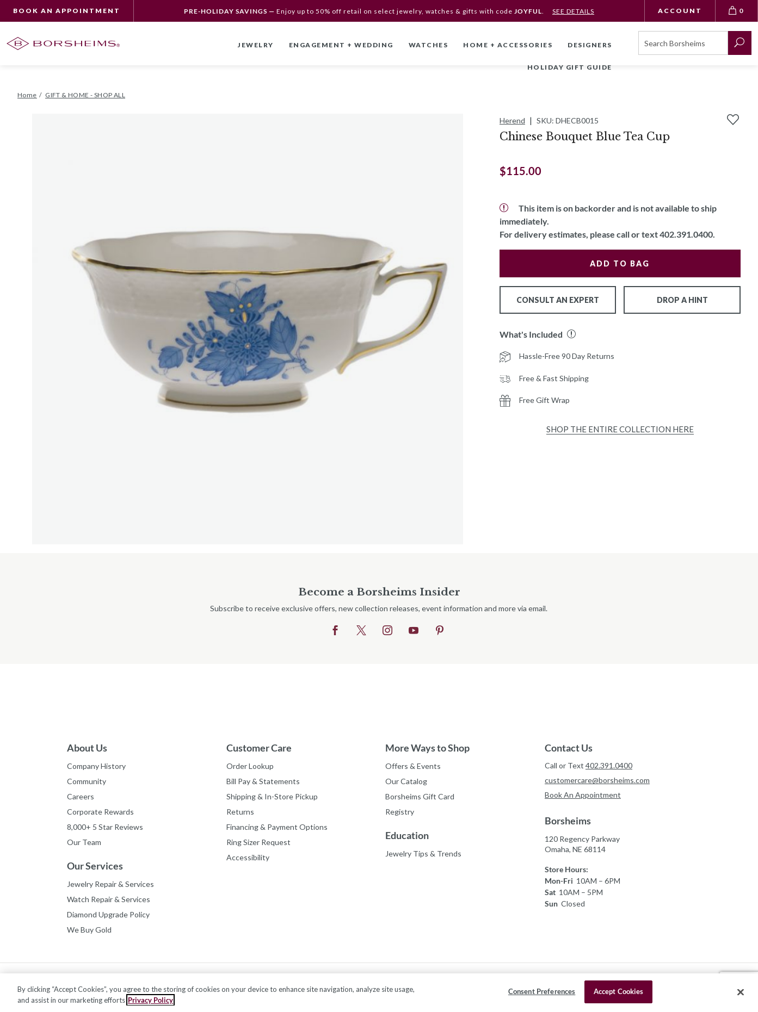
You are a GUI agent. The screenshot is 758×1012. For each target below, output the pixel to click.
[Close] (741, 992)
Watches (428, 45)
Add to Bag (620, 263)
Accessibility (247, 857)
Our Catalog (406, 781)
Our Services (95, 866)
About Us (87, 748)
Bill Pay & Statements (263, 780)
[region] (379, 992)
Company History (96, 766)
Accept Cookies (619, 991)
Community (86, 781)
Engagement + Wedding (341, 45)
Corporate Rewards (100, 811)
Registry (399, 811)
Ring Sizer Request (258, 842)
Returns (240, 811)
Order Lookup (250, 766)
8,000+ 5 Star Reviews (105, 826)
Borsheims (568, 821)
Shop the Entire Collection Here (620, 429)
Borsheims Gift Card (419, 796)
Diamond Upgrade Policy (108, 914)
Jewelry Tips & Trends (423, 853)
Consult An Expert (557, 300)
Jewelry (256, 45)
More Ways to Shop (427, 748)
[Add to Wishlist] (733, 119)
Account (680, 11)
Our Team (84, 842)
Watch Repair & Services (108, 899)
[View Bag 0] (737, 11)
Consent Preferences (541, 991)
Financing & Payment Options (277, 826)
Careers (80, 796)
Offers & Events (413, 766)
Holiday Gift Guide (569, 67)
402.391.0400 (609, 765)
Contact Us (569, 748)
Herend (512, 120)
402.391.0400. (687, 234)
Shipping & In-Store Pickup (272, 796)
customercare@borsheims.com (597, 780)
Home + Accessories (507, 45)
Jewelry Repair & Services (110, 884)
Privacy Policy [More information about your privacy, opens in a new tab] (150, 1000)
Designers (590, 45)
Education (407, 835)
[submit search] (739, 43)
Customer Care (259, 748)
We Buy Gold (89, 929)
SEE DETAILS (573, 11)
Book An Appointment (66, 11)
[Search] (683, 43)
